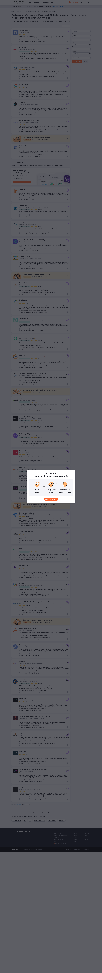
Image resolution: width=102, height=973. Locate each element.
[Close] (73, 471)
